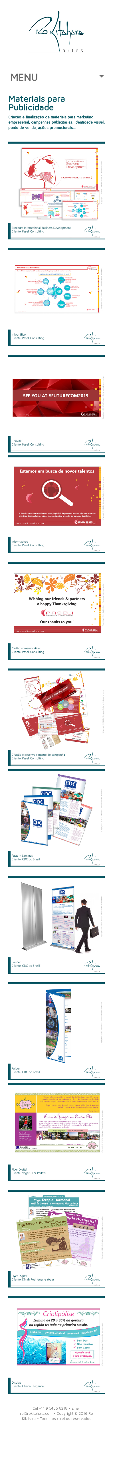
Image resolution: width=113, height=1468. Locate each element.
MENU (57, 80)
